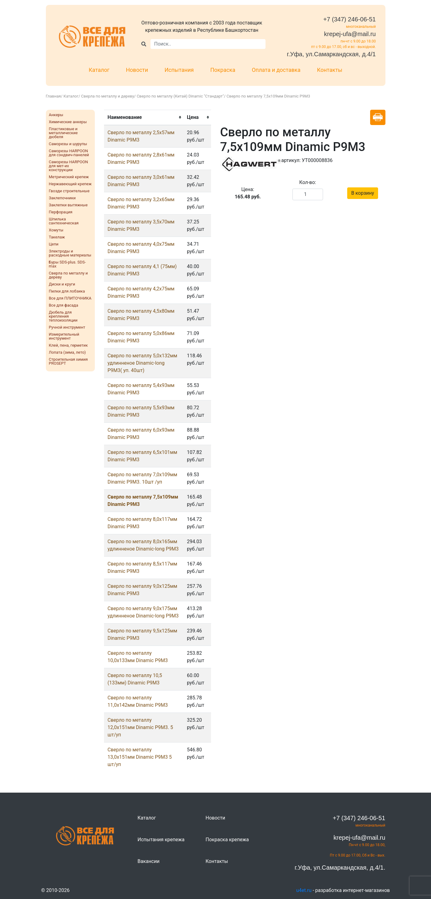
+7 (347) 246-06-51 (349, 19)
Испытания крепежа (161, 839)
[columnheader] (143, 117)
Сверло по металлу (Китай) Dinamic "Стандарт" (180, 96)
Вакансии (149, 861)
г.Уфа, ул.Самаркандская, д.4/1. (340, 867)
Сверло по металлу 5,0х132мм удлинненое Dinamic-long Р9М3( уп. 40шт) (142, 363)
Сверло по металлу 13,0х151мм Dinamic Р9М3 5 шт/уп (140, 757)
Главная (53, 96)
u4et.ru (303, 890)
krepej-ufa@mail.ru (350, 34)
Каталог (99, 70)
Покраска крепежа (227, 839)
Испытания (179, 70)
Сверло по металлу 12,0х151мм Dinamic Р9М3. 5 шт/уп (140, 727)
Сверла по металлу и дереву (107, 96)
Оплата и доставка (276, 70)
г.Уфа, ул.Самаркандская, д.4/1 (331, 54)
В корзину (362, 193)
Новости (137, 70)
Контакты (329, 70)
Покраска (223, 70)
